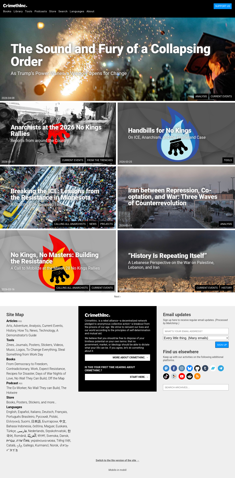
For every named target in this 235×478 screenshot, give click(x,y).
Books (7, 11)
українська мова (43, 440)
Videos (58, 345)
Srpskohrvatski (55, 431)
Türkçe (11, 431)
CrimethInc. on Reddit (189, 376)
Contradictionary (17, 369)
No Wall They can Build (44, 388)
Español (23, 412)
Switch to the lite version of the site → (117, 460)
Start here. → (139, 376)
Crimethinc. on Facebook (174, 368)
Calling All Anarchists (70, 224)
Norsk (54, 445)
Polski (53, 417)
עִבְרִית (10, 440)
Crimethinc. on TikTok (166, 376)
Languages (77, 11)
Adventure (21, 326)
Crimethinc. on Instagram (182, 368)
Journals (21, 345)
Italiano (35, 412)
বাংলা (41, 436)
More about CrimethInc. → (130, 357)
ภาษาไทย (22, 440)
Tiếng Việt (63, 440)
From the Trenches (100, 160)
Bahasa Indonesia (18, 426)
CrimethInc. (15, 5)
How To (23, 330)
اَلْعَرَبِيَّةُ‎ (31, 436)
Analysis (201, 96)
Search (63, 11)
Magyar (49, 426)
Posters (34, 345)
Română (20, 436)
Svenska (52, 436)
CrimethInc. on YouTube (182, 376)
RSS (20, 321)
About (90, 11)
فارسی (22, 431)
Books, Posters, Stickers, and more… (31, 402)
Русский (42, 417)
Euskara (61, 426)
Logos (20, 350)
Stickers (46, 345)
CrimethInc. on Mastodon (166, 368)
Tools (28, 11)
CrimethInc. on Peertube (174, 376)
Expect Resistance (52, 369)
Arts (9, 326)
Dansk (64, 436)
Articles (12, 321)
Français (61, 412)
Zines (10, 345)
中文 (62, 421)
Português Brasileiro (20, 417)
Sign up (222, 344)
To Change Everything (41, 350)
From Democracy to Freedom (26, 364)
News (92, 224)
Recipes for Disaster (20, 373)
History (226, 287)
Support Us (222, 6)
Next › (117, 296)
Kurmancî (41, 445)
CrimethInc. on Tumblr (205, 368)
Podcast (12, 383)
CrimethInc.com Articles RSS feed (197, 376)
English (11, 412)
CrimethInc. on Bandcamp (213, 368)
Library (18, 11)
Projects (106, 224)
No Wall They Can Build (30, 378)
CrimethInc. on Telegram (221, 368)
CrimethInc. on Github (197, 368)
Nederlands (36, 431)
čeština (38, 426)
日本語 (36, 421)
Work (34, 369)
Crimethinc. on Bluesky (189, 368)
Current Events (221, 96)
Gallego (28, 445)
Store (52, 11)
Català (10, 445)
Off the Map (56, 378)
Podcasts (41, 11)
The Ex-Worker (16, 388)
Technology (47, 330)
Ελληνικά (12, 421)
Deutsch (48, 412)
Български (50, 421)
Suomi (25, 421)
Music (10, 350)
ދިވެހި (19, 445)
